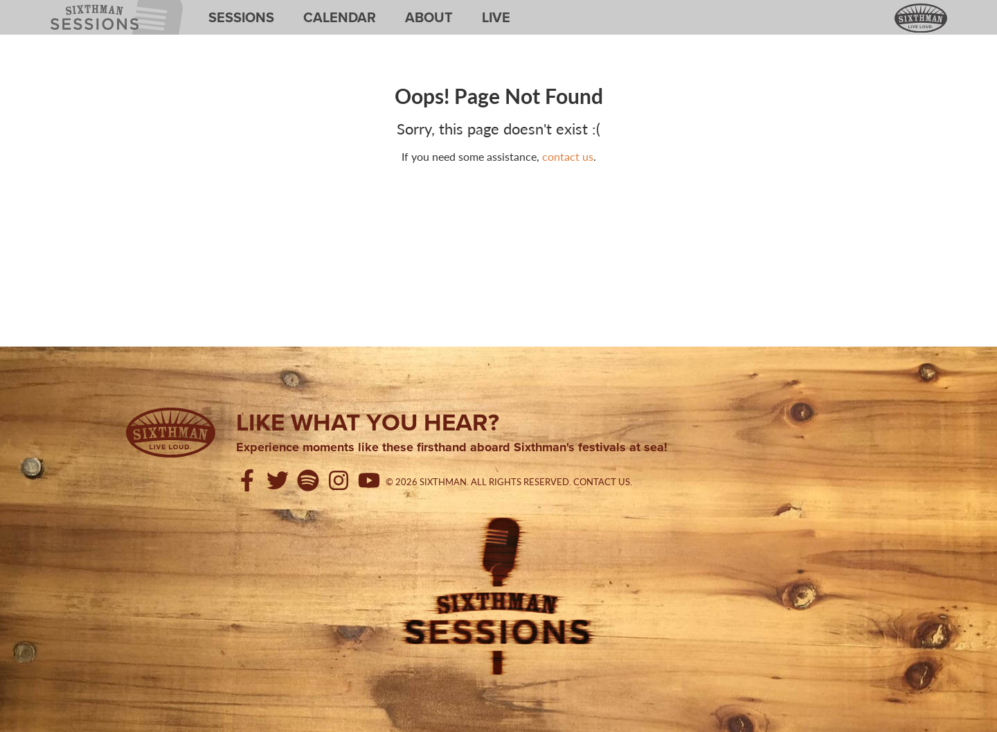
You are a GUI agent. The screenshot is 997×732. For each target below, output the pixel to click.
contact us (567, 156)
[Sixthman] (170, 433)
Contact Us (601, 482)
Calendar (339, 17)
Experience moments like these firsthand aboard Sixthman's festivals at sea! (451, 447)
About (429, 17)
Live (496, 17)
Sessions (241, 17)
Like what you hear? (367, 422)
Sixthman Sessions (82, 8)
